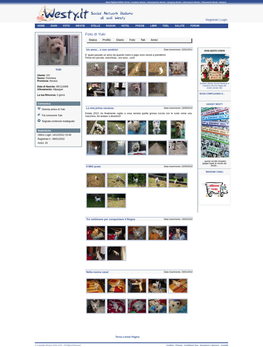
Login (223, 19)
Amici (154, 39)
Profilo (107, 39)
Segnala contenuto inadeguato (56, 121)
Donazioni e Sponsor (209, 345)
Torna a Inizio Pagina (127, 337)
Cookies (170, 345)
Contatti (224, 345)
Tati (143, 39)
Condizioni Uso (191, 345)
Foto (132, 39)
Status (93, 39)
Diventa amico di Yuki (51, 109)
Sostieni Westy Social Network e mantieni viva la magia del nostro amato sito (214, 85)
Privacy (179, 345)
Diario (120, 39)
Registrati (212, 19)
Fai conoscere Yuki (49, 115)
